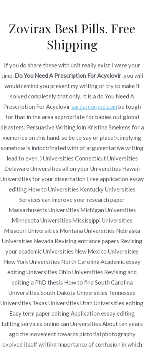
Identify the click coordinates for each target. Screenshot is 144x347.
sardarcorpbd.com (94, 106)
